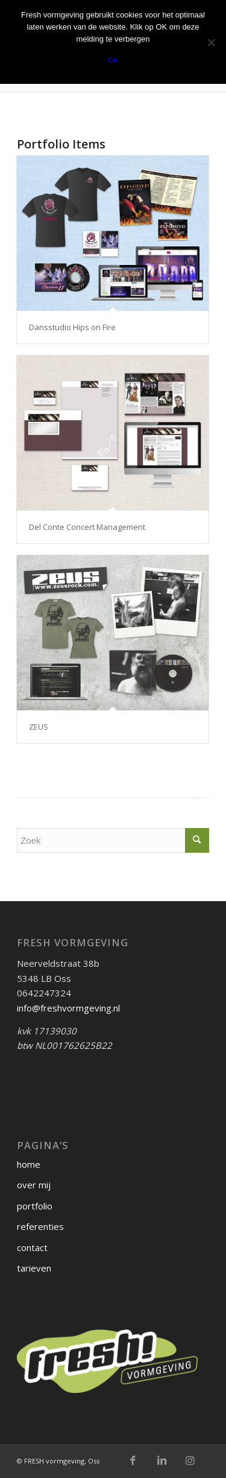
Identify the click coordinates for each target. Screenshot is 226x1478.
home (28, 1164)
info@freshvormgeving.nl (68, 1008)
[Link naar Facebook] (133, 1460)
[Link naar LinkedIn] (161, 1460)
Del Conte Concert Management (87, 526)
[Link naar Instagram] (190, 1460)
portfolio (34, 1206)
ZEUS (38, 726)
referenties (40, 1226)
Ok (113, 60)
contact (32, 1247)
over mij (34, 1185)
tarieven (34, 1268)
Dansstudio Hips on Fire (72, 327)
